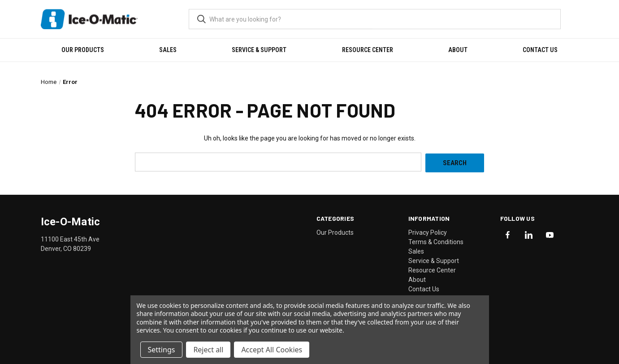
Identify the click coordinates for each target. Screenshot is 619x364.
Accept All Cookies (271, 350)
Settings (161, 350)
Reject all (208, 350)
